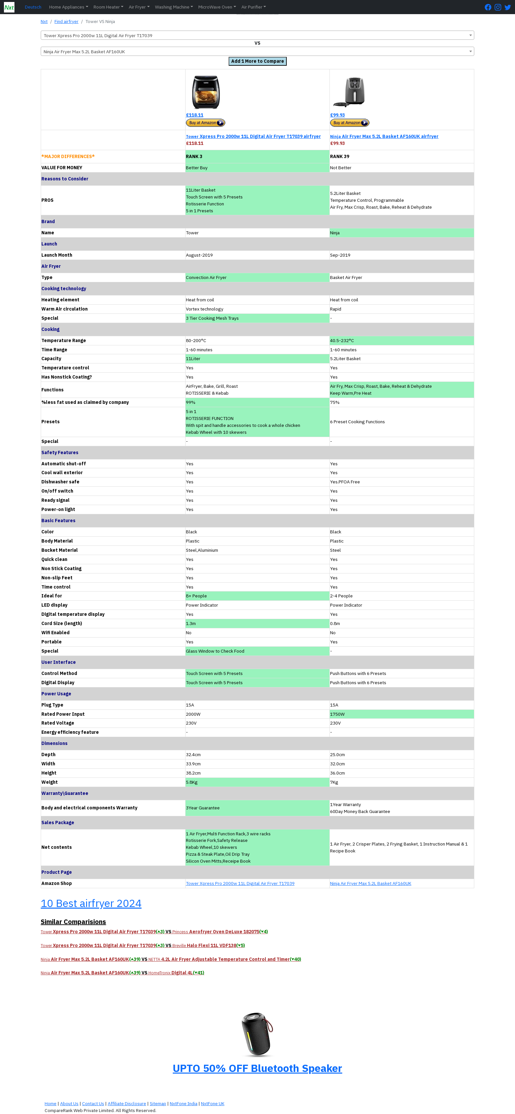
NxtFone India (183, 1103)
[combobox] (257, 35)
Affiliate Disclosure (127, 1103)
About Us (69, 1103)
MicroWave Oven (215, 7)
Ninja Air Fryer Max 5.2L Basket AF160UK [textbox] (84, 52)
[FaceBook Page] (490, 7)
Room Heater (107, 7)
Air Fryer (137, 7)
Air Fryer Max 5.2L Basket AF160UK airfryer (384, 136)
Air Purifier (251, 7)
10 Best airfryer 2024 (91, 903)
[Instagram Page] (499, 7)
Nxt (44, 21)
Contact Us (93, 1103)
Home (50, 1103)
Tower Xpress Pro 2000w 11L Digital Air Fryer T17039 (240, 883)
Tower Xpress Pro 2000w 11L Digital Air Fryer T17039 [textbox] (98, 35)
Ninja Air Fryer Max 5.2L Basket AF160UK (370, 883)
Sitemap (158, 1103)
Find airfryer (66, 21)
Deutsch (33, 7)
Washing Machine (172, 7)
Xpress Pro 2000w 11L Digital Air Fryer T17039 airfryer (253, 136)
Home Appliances (66, 7)
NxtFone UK (212, 1103)
